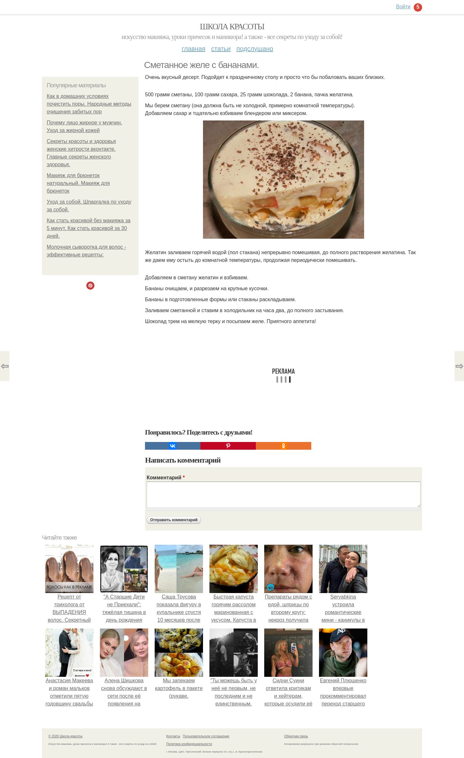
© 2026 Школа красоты (65, 736)
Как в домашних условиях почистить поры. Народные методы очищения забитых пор (89, 103)
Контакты (173, 736)
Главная (193, 48)
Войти (403, 6)
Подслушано (255, 48)
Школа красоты (232, 26)
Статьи (220, 48)
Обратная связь (296, 736)
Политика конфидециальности (189, 744)
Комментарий (166, 477)
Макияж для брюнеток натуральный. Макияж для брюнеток (78, 183)
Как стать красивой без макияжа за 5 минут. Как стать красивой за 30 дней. (88, 228)
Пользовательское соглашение (206, 736)
